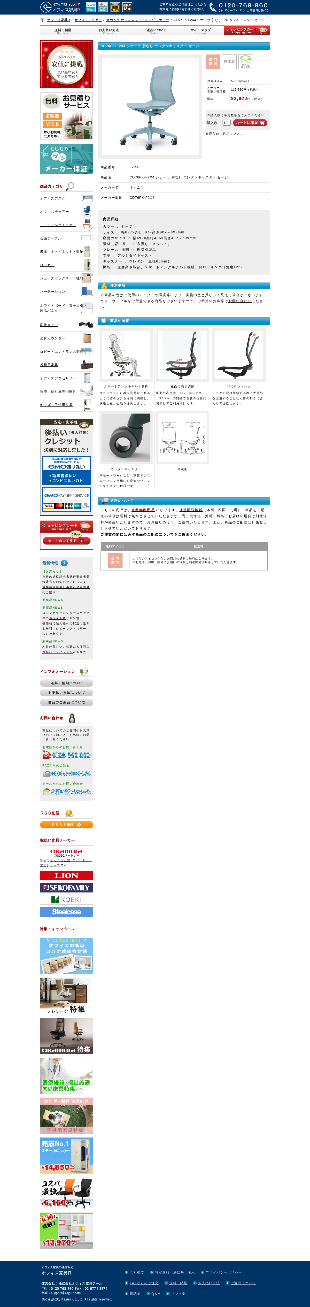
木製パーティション (57, 652)
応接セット (49, 325)
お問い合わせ (240, 301)
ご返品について (243, 1283)
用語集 (135, 1294)
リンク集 (178, 1294)
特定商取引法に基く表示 (175, 1272)
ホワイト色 (57, 618)
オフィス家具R (58, 20)
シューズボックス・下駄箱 (62, 278)
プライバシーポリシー (224, 1272)
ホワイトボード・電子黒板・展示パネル (63, 308)
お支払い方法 (209, 1283)
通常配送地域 (191, 510)
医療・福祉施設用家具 (58, 391)
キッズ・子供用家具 (56, 405)
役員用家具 (49, 365)
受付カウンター (52, 338)
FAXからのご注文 (144, 1283)
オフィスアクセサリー (58, 378)
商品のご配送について (154, 534)
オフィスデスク (52, 198)
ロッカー (47, 265)
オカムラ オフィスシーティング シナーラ (137, 20)
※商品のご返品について (224, 133)
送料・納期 (178, 1283)
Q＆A (155, 1294)
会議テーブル (51, 238)
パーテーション (52, 291)
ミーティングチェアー (58, 225)
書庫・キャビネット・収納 (62, 252)
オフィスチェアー (88, 20)
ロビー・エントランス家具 (62, 352)
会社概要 (137, 1272)
